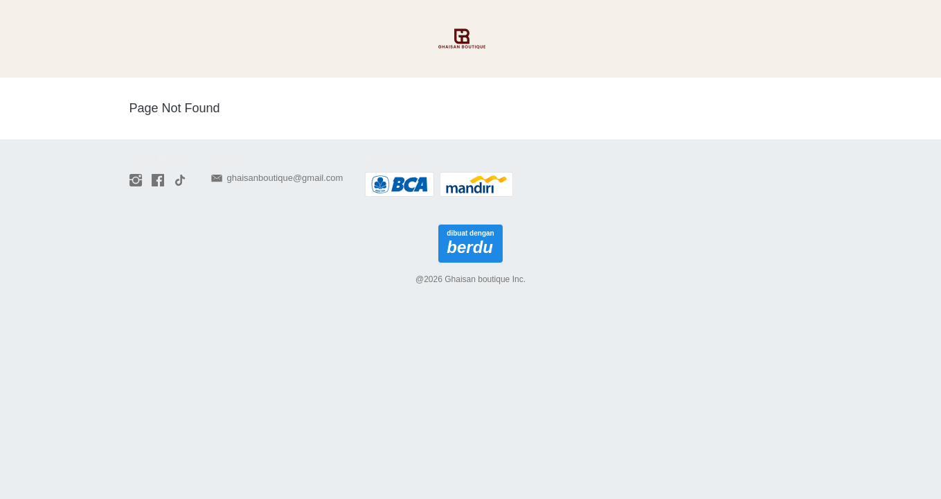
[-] (135, 181)
